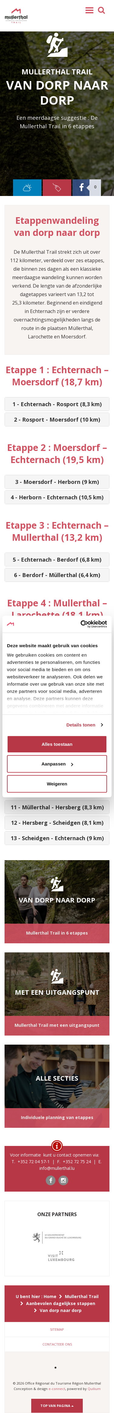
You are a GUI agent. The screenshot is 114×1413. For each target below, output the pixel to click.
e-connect (57, 1388)
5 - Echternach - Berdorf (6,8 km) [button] (57, 559)
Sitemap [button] (57, 1329)
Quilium (94, 1388)
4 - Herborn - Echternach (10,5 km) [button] (57, 497)
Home (50, 1296)
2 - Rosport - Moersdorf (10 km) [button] (57, 419)
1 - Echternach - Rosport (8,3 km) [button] (57, 404)
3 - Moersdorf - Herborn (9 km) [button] (57, 481)
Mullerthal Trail (82, 1296)
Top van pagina (57, 1405)
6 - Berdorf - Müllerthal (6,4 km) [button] (57, 575)
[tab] (57, 404)
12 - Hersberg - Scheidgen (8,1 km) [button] (57, 822)
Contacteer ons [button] (57, 1344)
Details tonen (80, 724)
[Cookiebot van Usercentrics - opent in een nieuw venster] (81, 624)
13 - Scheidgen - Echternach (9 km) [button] (57, 838)
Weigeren (57, 783)
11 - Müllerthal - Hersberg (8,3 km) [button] (57, 807)
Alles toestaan (57, 743)
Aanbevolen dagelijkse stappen (60, 1303)
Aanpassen (57, 763)
